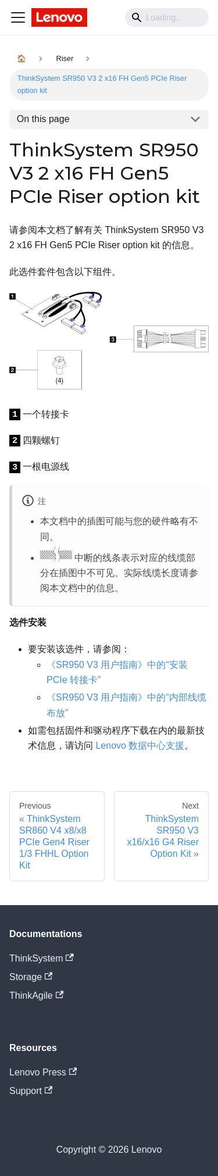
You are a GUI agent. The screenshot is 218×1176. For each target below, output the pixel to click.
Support (30, 1091)
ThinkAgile (36, 995)
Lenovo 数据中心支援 (139, 745)
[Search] (167, 17)
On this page (43, 119)
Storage (30, 977)
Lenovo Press (43, 1072)
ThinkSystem (41, 958)
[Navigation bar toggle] (18, 17)
